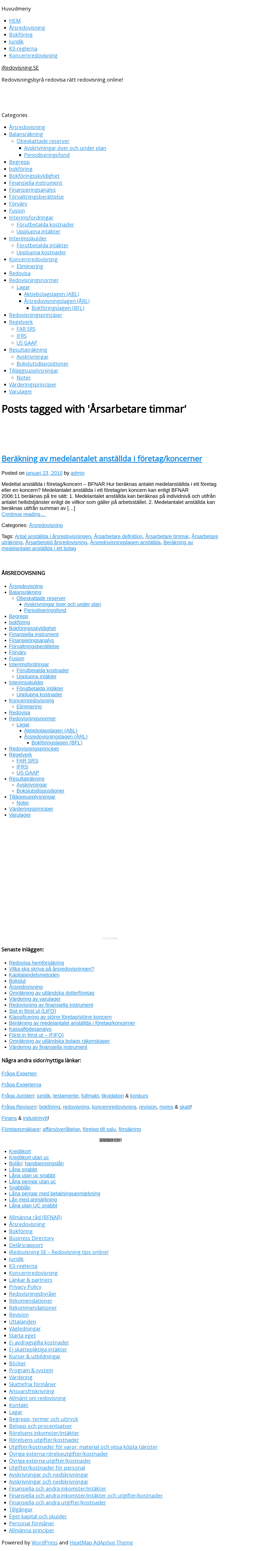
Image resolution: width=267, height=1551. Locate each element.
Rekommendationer (33, 1307)
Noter (24, 377)
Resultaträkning (28, 349)
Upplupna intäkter (38, 231)
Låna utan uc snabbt (32, 1175)
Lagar (23, 287)
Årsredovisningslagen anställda (125, 542)
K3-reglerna (23, 48)
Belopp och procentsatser (40, 1425)
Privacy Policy (25, 1286)
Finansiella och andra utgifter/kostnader (57, 1502)
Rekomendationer (30, 1300)
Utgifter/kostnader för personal (47, 1467)
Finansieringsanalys (32, 189)
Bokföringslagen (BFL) (58, 307)
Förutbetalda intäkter (42, 245)
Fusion (17, 210)
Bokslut (17, 981)
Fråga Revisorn (19, 1107)
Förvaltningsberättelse (36, 196)
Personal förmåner (31, 1523)
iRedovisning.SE (20, 67)
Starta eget (22, 1335)
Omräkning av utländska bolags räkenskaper (59, 1041)
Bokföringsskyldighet (34, 175)
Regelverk (21, 321)
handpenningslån (44, 1163)
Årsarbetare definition (118, 536)
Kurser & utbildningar (35, 1356)
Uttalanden (22, 1321)
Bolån (15, 1163)
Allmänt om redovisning (37, 1398)
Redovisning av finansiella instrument (51, 1005)
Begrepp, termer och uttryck (43, 1418)
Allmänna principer (31, 1530)
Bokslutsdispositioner (42, 363)
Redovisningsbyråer (32, 1293)
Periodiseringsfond (47, 154)
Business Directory (31, 1238)
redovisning (76, 1107)
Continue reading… (23, 514)
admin (78, 473)
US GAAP (27, 342)
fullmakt (90, 1096)
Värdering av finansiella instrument (48, 1047)
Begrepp (19, 161)
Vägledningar (25, 1328)
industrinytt (35, 1118)
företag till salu (99, 1129)
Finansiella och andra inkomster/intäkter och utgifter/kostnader (86, 1495)
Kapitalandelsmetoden (34, 975)
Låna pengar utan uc (32, 1181)
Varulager (20, 391)
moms (166, 1107)
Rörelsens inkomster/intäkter (44, 1432)
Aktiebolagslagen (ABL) (51, 293)
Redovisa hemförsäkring (36, 963)
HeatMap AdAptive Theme (101, 1542)
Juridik (16, 41)
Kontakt (18, 1405)
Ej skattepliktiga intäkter (38, 1349)
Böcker (17, 1363)
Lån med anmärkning (33, 1199)
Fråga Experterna (21, 1085)
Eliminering (30, 266)
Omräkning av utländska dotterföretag (51, 993)
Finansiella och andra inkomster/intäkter (57, 1488)
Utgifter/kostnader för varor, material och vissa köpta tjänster (83, 1446)
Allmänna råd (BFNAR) (35, 1217)
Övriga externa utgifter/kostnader (50, 1460)
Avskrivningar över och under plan (65, 147)
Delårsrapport (26, 1245)
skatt (185, 1107)
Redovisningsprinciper (35, 314)
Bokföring (21, 34)
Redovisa (20, 273)
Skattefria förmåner (32, 1384)
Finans (9, 1118)
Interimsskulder (28, 238)
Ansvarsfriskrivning (31, 1391)
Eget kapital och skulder (38, 1516)
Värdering (20, 1377)
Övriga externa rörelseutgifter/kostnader (58, 1453)
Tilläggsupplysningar (33, 370)
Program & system (31, 1370)
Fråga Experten (19, 1073)
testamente (65, 1096)
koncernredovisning (114, 1107)
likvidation (113, 1096)
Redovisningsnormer (34, 280)
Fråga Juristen (18, 1096)
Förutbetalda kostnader (45, 224)
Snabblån (20, 1187)
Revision (19, 1314)
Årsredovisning (27, 27)
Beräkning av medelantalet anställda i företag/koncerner (102, 458)
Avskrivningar (33, 356)
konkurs (139, 1096)
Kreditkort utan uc (29, 1157)
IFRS (22, 335)
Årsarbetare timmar (167, 536)
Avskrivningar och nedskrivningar (48, 1474)
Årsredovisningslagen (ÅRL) (57, 300)
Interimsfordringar (31, 217)
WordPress (45, 1542)
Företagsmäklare (21, 1129)
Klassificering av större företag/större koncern (60, 1017)
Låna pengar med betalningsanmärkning (54, 1193)
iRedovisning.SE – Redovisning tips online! (58, 1251)
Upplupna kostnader (41, 252)
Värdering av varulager (35, 999)
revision (148, 1107)
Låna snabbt (23, 1169)
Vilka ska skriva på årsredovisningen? (51, 969)
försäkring (130, 1129)
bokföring (20, 168)
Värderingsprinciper (32, 384)
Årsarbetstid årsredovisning (56, 542)
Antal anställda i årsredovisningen (53, 536)
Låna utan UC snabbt (33, 1205)
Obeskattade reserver (43, 140)
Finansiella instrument (35, 182)
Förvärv (18, 203)
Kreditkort (20, 1151)
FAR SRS (26, 328)
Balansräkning (26, 133)
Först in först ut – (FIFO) (36, 1035)
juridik (43, 1096)
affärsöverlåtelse (61, 1129)
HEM (15, 20)
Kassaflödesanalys (30, 1029)
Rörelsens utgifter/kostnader (44, 1439)
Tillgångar (21, 1509)
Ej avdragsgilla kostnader (39, 1342)
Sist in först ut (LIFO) (32, 1011)
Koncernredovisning (33, 55)
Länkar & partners (30, 1279)
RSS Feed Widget (110, 938)
